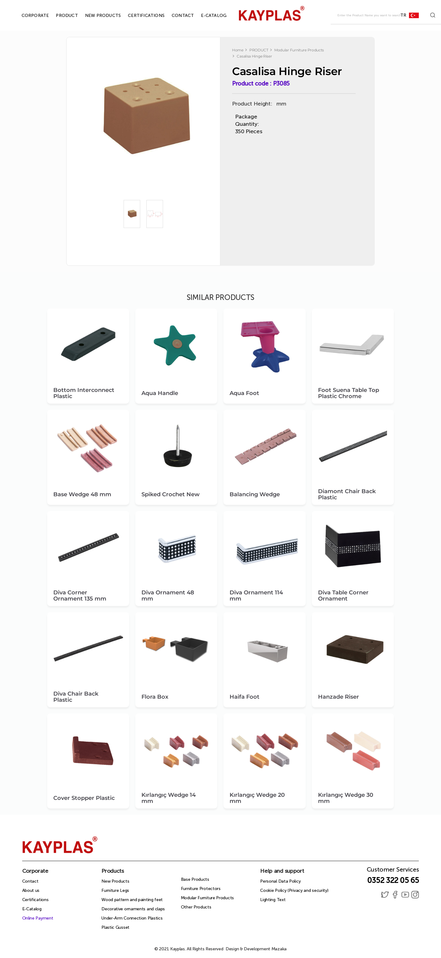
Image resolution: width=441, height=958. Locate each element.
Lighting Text (272, 899)
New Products (115, 881)
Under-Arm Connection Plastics (131, 918)
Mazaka (279, 949)
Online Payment (37, 918)
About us (31, 890)
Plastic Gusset (115, 927)
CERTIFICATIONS (139, 15)
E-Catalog (32, 909)
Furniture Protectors (201, 888)
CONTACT (176, 15)
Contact (30, 881)
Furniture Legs (115, 890)
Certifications (35, 899)
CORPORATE (28, 15)
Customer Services (393, 871)
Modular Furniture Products (207, 897)
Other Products (196, 907)
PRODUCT (59, 15)
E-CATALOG (206, 15)
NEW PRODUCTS (96, 15)
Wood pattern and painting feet (132, 899)
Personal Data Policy (280, 881)
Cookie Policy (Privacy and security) (294, 890)
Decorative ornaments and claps (133, 909)
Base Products (195, 879)
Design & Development (256, 949)
